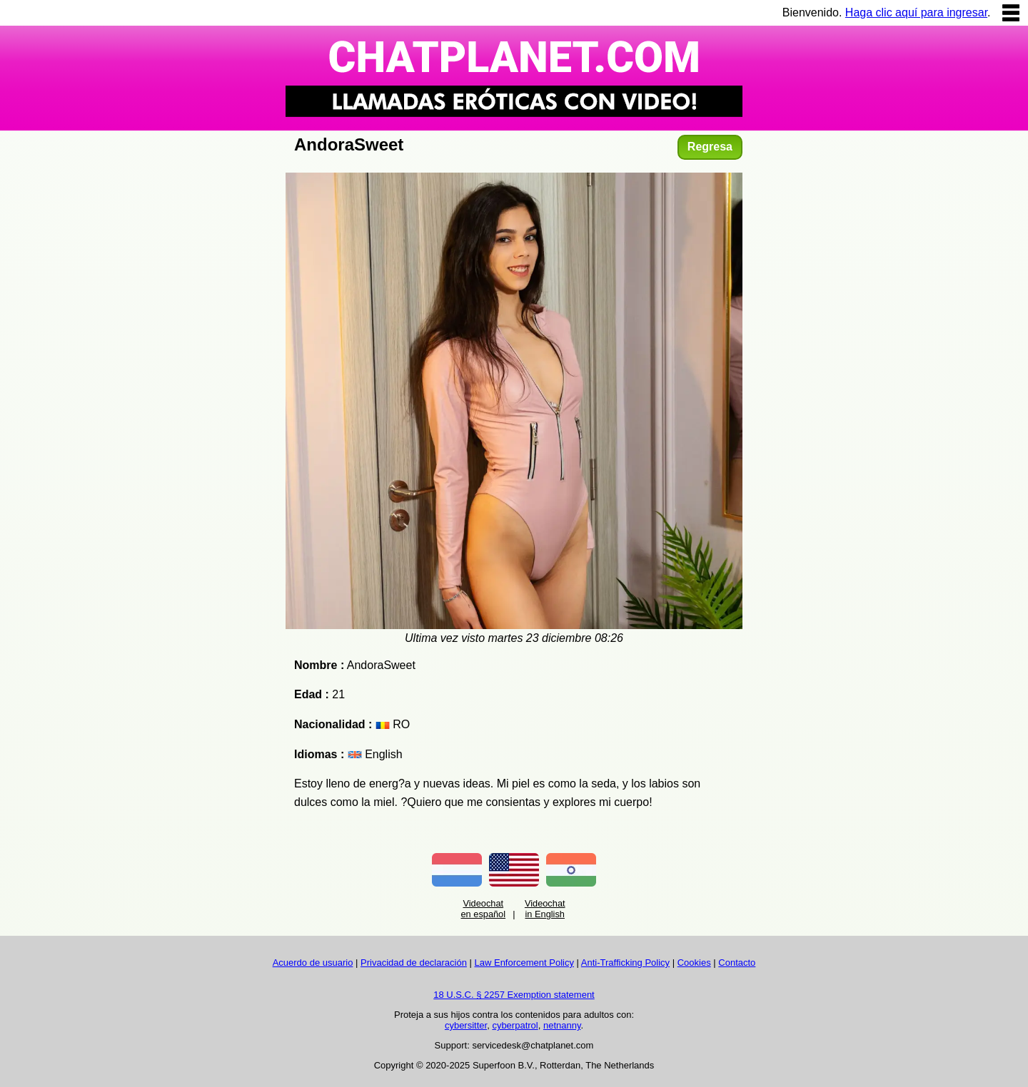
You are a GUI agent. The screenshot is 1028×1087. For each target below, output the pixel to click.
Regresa (709, 147)
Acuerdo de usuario (313, 962)
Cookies (694, 962)
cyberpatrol (515, 1025)
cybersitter (466, 1025)
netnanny (562, 1025)
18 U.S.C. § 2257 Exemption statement (513, 994)
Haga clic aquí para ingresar (916, 12)
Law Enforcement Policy (524, 962)
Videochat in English (545, 908)
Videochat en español (482, 908)
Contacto (736, 962)
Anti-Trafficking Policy (625, 962)
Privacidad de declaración (414, 962)
